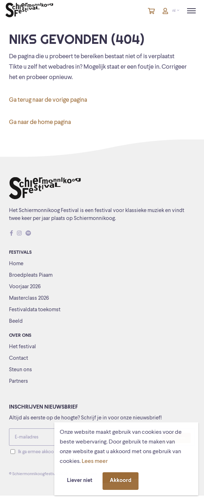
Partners (18, 381)
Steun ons (20, 370)
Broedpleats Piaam (31, 275)
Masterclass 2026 (29, 298)
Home (16, 264)
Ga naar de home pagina (40, 122)
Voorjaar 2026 (25, 287)
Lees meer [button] (95, 461)
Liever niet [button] (79, 480)
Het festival (22, 347)
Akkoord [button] (120, 480)
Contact (18, 358)
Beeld (16, 321)
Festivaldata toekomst (34, 310)
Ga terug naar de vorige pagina (48, 100)
